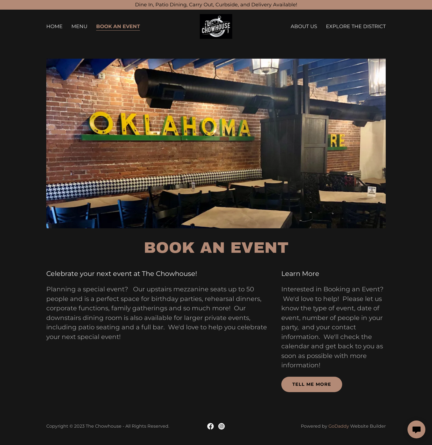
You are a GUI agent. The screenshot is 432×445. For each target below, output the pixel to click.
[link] (216, 26)
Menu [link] (79, 26)
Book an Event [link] (118, 26)
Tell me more (311, 384)
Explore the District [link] (356, 26)
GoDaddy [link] (338, 426)
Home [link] (54, 26)
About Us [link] (304, 26)
